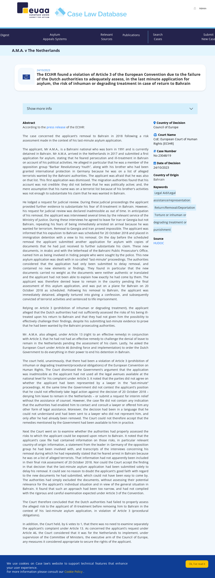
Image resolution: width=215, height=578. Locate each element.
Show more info (39, 108)
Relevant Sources (107, 37)
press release (56, 127)
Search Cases (158, 37)
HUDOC (158, 243)
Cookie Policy (73, 572)
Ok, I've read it (197, 564)
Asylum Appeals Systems (55, 37)
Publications (131, 35)
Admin (202, 8)
